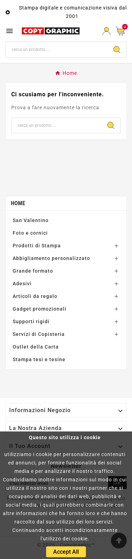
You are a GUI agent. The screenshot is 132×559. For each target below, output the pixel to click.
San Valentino (31, 220)
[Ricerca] (57, 49)
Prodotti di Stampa (37, 245)
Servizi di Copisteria (39, 334)
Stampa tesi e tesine (39, 359)
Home (18, 203)
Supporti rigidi (31, 321)
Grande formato (33, 271)
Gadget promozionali (40, 309)
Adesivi (22, 283)
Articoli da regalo (35, 296)
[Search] (116, 49)
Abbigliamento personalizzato (51, 258)
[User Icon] (106, 31)
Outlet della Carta (36, 347)
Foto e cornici (30, 233)
